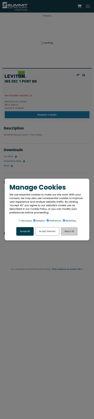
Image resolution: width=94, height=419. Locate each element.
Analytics (39, 220)
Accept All (25, 231)
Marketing (69, 220)
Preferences (54, 220)
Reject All (69, 231)
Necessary (25, 220)
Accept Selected (47, 231)
